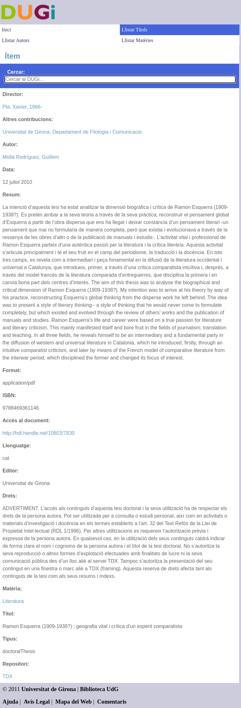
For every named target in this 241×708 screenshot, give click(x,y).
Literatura (13, 601)
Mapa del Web (73, 701)
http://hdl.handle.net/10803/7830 (39, 433)
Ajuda (10, 701)
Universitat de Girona (48, 689)
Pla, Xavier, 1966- (22, 106)
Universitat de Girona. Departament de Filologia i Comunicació (72, 132)
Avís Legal (37, 701)
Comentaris (111, 701)
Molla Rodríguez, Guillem (31, 157)
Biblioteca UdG (99, 689)
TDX (8, 676)
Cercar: (16, 72)
